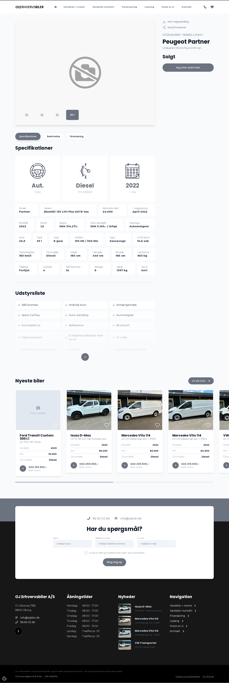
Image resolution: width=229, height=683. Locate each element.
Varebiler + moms (74, 7)
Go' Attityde (208, 676)
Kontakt (187, 7)
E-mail (140, 543)
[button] (142, 118)
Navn (55, 543)
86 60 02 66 (98, 523)
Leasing (149, 7)
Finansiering (129, 7)
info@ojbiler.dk (128, 523)
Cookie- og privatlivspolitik (188, 676)
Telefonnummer (102, 543)
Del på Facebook (174, 27)
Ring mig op (114, 567)
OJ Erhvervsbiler (171, 34)
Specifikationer (28, 136)
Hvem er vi (168, 7)
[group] (85, 72)
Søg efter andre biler (188, 67)
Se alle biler (201, 385)
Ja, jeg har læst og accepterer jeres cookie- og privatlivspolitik (117, 557)
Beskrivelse (53, 136)
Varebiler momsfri (103, 7)
